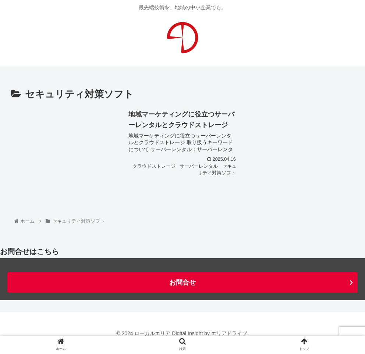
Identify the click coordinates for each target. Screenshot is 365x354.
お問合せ (182, 282)
